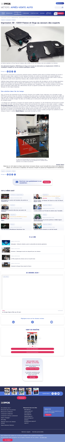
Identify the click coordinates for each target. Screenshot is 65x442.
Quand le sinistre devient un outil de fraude (45, 229)
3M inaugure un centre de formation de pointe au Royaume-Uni (14, 200)
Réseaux (12, 224)
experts (9, 17)
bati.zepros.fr (27, 409)
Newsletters (60, 3)
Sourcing (42, 13)
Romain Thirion (32, 24)
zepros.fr (26, 423)
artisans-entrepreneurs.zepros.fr (30, 420)
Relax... (3, 220)
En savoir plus (43, 437)
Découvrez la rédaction (7, 412)
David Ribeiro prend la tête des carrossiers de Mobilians (13, 210)
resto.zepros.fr (27, 414)
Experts (3, 20)
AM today (3, 419)
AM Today (32, 377)
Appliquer (62, 7)
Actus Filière (3, 13)
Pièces (13, 20)
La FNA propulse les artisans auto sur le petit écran (23, 258)
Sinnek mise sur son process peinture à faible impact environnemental (48, 220)
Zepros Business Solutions (32, 368)
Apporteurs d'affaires (47, 205)
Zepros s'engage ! (5, 417)
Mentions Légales (26, 432)
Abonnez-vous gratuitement (32, 348)
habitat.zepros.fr (28, 416)
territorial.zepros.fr (28, 418)
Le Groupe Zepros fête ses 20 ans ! (11, 312)
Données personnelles (37, 432)
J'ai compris (8, 440)
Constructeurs (34, 13)
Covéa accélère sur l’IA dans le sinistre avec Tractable (48, 211)
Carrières (12, 205)
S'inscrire (47, 182)
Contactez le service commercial (9, 416)
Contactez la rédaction (7, 414)
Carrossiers (26, 13)
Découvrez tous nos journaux (32, 352)
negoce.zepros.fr (28, 411)
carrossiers (3, 17)
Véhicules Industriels (48, 13)
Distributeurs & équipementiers (17, 13)
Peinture (44, 214)
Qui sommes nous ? (6, 408)
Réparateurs (9, 13)
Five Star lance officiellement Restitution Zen (13, 229)
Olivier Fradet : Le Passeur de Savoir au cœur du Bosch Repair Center (48, 201)
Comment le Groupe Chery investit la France (21, 266)
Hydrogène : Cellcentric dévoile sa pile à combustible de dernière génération (29, 244)
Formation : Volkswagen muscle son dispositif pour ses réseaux (25, 251)
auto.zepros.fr (27, 413)
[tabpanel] (32, 338)
